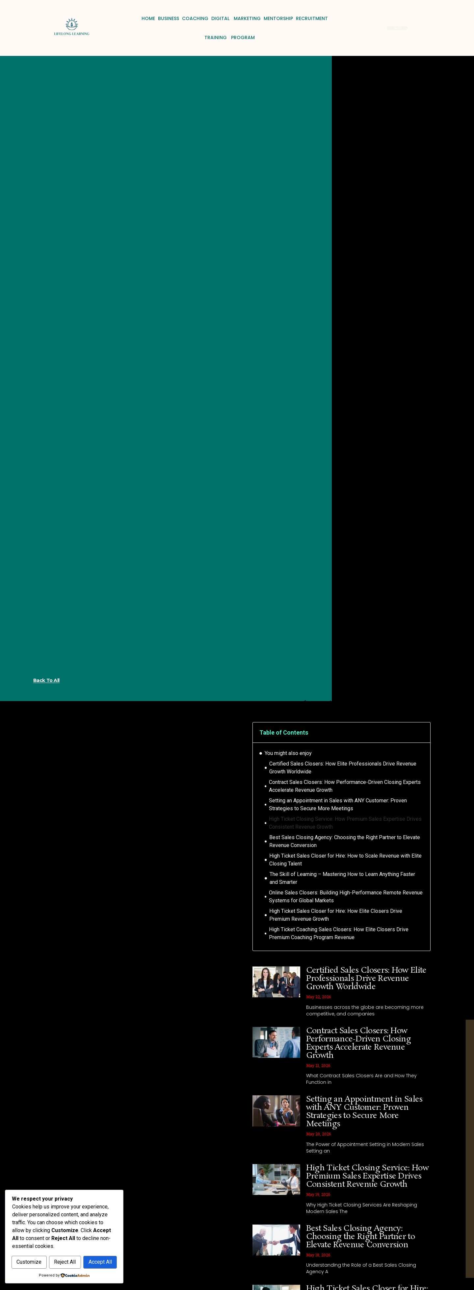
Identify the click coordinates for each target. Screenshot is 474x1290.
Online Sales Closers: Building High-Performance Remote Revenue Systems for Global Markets (346, 896)
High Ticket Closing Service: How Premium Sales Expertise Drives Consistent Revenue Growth (345, 823)
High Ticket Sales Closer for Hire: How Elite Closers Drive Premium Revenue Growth (335, 915)
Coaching (195, 18)
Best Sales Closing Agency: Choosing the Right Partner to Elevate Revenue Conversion (344, 841)
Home (148, 18)
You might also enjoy (288, 753)
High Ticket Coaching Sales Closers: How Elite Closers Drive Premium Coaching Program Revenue (338, 933)
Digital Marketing (236, 18)
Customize (38, 1248)
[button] (421, 732)
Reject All (92, 1248)
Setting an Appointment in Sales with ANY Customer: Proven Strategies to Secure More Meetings (338, 804)
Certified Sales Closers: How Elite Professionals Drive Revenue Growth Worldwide (342, 768)
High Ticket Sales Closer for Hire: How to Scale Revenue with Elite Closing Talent (345, 860)
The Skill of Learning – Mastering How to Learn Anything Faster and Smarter (342, 878)
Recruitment (312, 18)
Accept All (64, 1262)
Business (168, 18)
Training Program (229, 37)
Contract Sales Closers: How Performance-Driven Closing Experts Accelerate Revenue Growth (345, 786)
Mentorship (278, 18)
